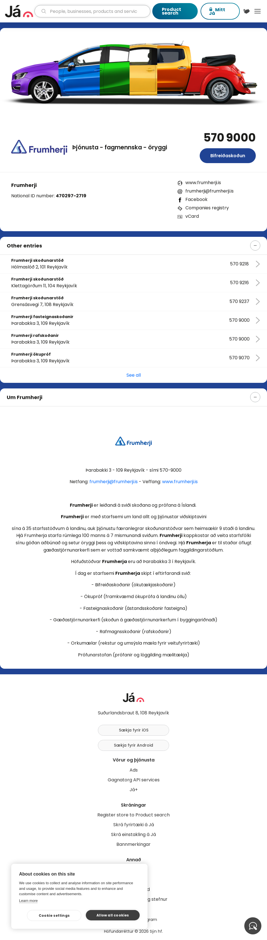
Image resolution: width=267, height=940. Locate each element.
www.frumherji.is (203, 182)
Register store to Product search (133, 815)
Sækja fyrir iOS (133, 730)
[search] (92, 11)
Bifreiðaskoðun (227, 155)
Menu (257, 11)
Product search (171, 11)
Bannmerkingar (133, 844)
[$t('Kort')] (246, 11)
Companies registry (207, 208)
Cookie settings (54, 915)
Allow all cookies (112, 915)
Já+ (134, 789)
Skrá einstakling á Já (133, 834)
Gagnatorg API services (134, 780)
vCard (192, 216)
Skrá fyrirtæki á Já (133, 824)
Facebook (196, 199)
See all (133, 375)
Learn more (28, 901)
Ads (134, 770)
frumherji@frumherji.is (209, 191)
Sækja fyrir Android (133, 745)
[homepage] (19, 11)
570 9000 (229, 137)
